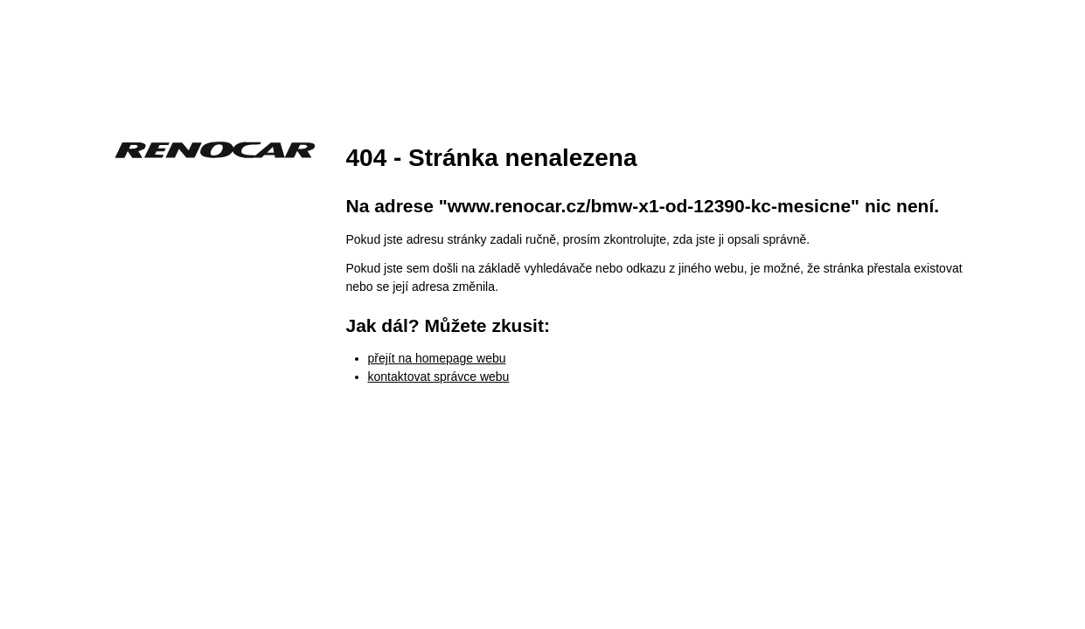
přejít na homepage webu (437, 358)
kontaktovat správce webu (439, 377)
